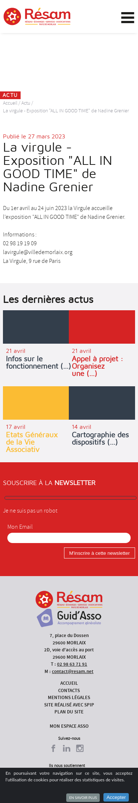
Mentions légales (69, 697)
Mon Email (20, 527)
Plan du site (69, 712)
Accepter (116, 797)
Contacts (69, 690)
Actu (25, 103)
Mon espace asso (69, 726)
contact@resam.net (72, 671)
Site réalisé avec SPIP (69, 705)
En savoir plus (83, 797)
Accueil (10, 103)
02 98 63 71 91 (72, 664)
